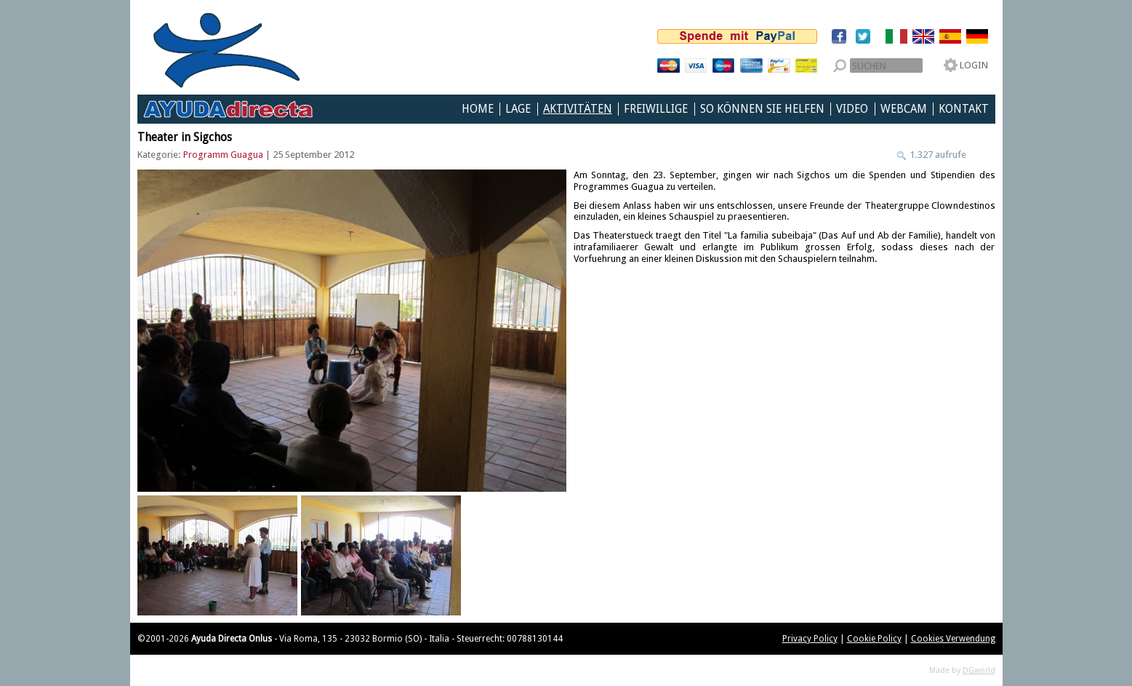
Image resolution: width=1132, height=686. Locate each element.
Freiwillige (656, 109)
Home (478, 109)
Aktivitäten (577, 109)
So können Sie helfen (762, 109)
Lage (518, 109)
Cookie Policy (874, 639)
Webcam (903, 109)
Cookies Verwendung (953, 639)
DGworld (979, 670)
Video (852, 109)
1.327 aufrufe (936, 154)
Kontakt (964, 109)
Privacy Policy (810, 639)
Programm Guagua (223, 154)
